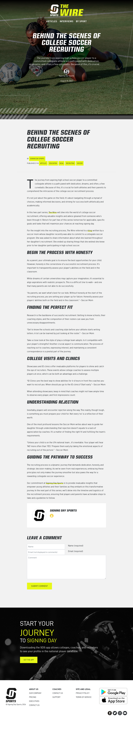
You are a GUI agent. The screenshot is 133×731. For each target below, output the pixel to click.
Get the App (29, 660)
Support (56, 697)
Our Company (35, 693)
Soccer (79, 163)
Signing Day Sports (66, 76)
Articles (43, 163)
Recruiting (70, 163)
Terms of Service (83, 697)
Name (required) (75, 545)
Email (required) (75, 551)
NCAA (61, 163)
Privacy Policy (82, 693)
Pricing (32, 697)
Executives (34, 701)
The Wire (53, 212)
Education (53, 163)
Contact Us (34, 705)
